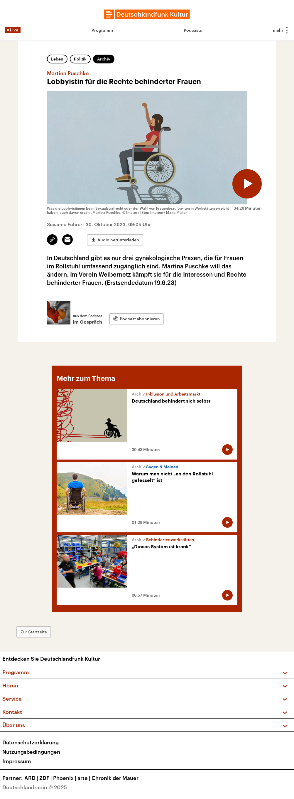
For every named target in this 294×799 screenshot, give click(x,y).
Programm (102, 30)
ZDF (46, 778)
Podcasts (193, 30)
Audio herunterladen (118, 239)
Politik (80, 58)
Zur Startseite (34, 631)
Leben (57, 58)
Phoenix (65, 778)
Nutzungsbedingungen (31, 751)
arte (84, 778)
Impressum (16, 761)
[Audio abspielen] (247, 184)
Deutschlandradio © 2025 (34, 787)
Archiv (103, 58)
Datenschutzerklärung (30, 742)
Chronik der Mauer (115, 778)
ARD (31, 778)
